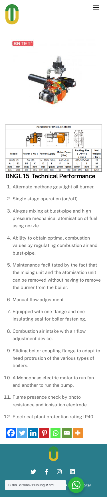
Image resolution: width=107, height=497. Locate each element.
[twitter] (33, 471)
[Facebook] (11, 433)
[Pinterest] (44, 433)
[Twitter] (22, 433)
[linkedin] (72, 471)
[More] (78, 433)
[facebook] (46, 471)
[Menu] (96, 7)
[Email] (67, 433)
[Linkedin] (33, 433)
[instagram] (59, 471)
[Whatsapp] (55, 433)
